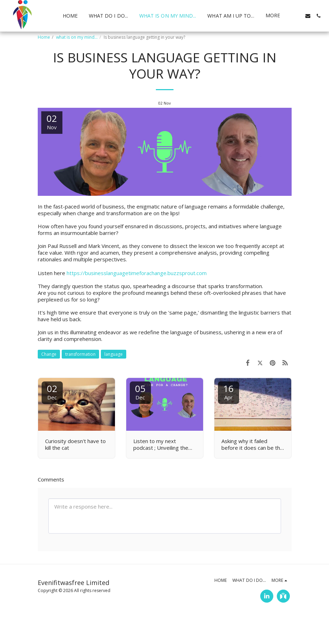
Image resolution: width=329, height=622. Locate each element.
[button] (297, 15)
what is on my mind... (77, 37)
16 (228, 391)
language (113, 354)
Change (48, 354)
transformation (80, 354)
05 (140, 391)
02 (52, 391)
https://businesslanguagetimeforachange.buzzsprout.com (137, 272)
